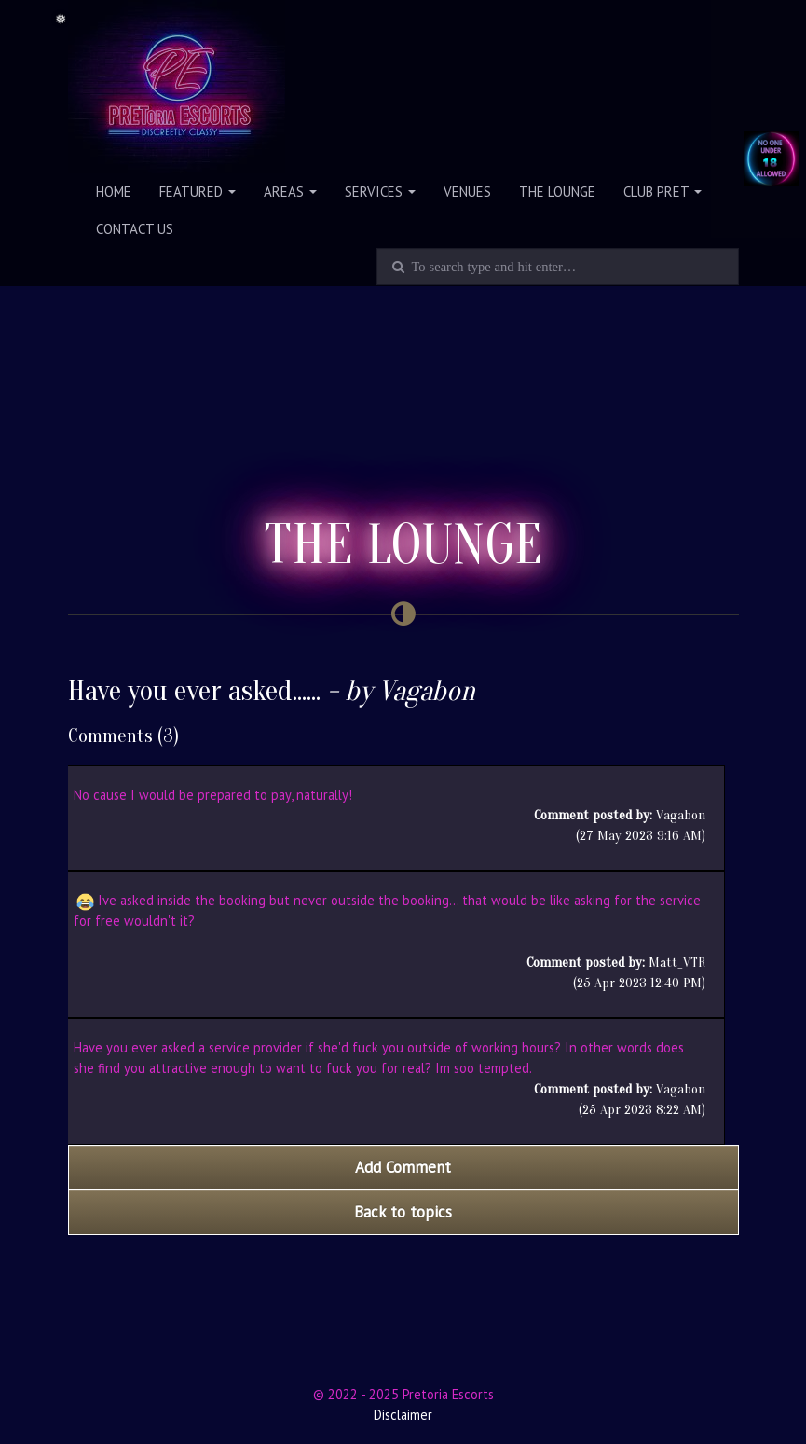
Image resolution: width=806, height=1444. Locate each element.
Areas (290, 191)
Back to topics (403, 1212)
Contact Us (134, 229)
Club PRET (662, 191)
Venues (467, 191)
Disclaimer (403, 1414)
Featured (197, 191)
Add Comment (403, 1167)
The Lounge (557, 191)
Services (380, 191)
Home (113, 191)
